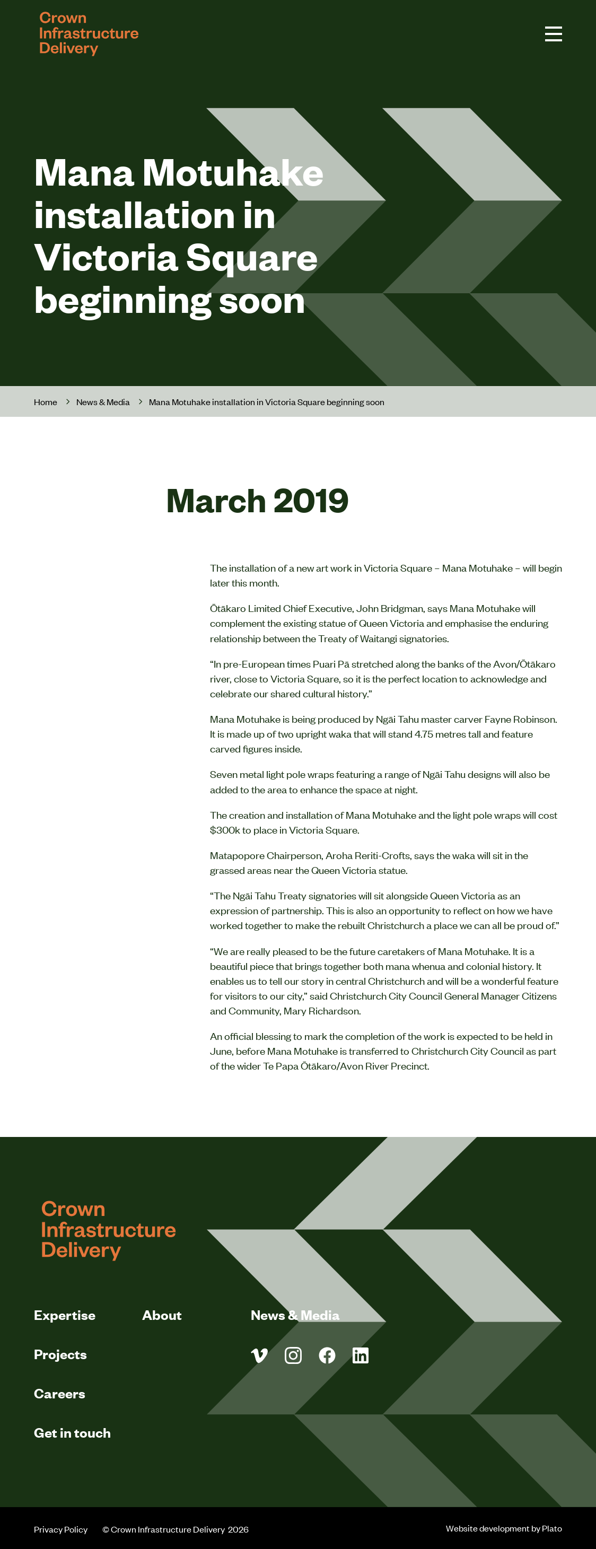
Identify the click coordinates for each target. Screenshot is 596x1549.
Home (45, 401)
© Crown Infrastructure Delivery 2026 (176, 1529)
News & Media (103, 401)
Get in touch (72, 1432)
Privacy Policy (60, 1529)
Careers (59, 1393)
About (162, 1314)
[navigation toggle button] (553, 34)
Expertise (64, 1314)
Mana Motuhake (477, 567)
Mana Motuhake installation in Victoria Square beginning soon (266, 401)
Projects (60, 1353)
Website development (488, 1528)
